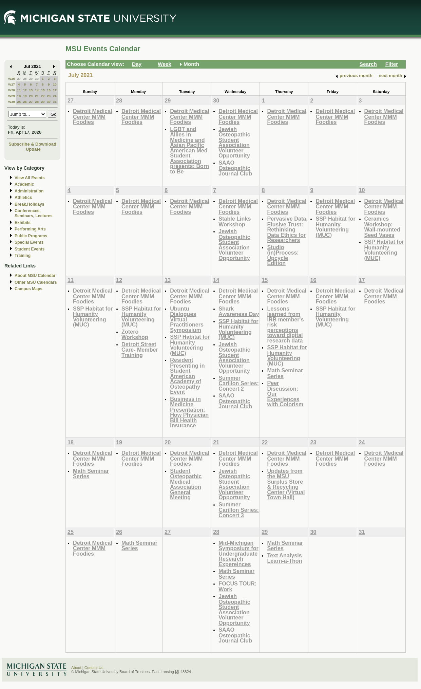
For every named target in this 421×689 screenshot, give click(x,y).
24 (55, 96)
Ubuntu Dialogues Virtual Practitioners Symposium (187, 319)
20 (31, 96)
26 (25, 102)
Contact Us (93, 668)
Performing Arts (30, 229)
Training (23, 255)
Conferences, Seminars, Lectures (34, 213)
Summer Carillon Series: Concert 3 (238, 509)
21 (37, 96)
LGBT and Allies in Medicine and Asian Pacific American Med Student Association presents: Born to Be (189, 150)
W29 (11, 96)
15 (43, 90)
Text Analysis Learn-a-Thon (284, 558)
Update (33, 149)
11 (19, 90)
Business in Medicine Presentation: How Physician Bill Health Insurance (189, 412)
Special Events (29, 242)
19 (25, 96)
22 (43, 96)
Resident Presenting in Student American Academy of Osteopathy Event (187, 376)
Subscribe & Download (32, 144)
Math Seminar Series (285, 373)
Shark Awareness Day (238, 311)
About (76, 668)
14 (37, 90)
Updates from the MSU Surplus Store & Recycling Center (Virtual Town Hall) (286, 484)
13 (31, 90)
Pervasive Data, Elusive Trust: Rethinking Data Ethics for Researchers (287, 229)
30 (37, 78)
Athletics (23, 197)
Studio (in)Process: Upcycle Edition (283, 255)
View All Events (30, 177)
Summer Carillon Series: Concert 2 (238, 383)
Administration (29, 191)
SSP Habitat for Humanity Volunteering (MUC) (335, 227)
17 (55, 90)
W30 (11, 102)
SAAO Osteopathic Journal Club (235, 168)
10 (55, 84)
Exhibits (23, 222)
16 (49, 90)
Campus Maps (28, 288)
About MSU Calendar (35, 275)
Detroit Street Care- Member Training (139, 349)
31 (55, 102)
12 (25, 90)
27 (19, 78)
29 (31, 78)
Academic (24, 184)
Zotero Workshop (134, 334)
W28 (11, 90)
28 (25, 78)
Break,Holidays (29, 204)
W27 (11, 84)
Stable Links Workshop (234, 221)
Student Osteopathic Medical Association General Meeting (186, 484)
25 (19, 102)
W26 (11, 78)
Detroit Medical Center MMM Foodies (92, 116)
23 (49, 96)
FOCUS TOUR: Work (237, 586)
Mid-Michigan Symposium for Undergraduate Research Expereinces (238, 553)
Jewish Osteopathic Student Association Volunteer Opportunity (234, 142)
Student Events (29, 249)
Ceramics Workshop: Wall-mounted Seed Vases (382, 227)
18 (19, 96)
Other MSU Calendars (36, 282)
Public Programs (31, 236)
